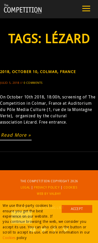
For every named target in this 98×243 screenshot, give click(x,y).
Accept (77, 209)
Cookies (71, 187)
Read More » (16, 135)
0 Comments (33, 83)
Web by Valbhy (49, 194)
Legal (25, 187)
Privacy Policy (47, 187)
